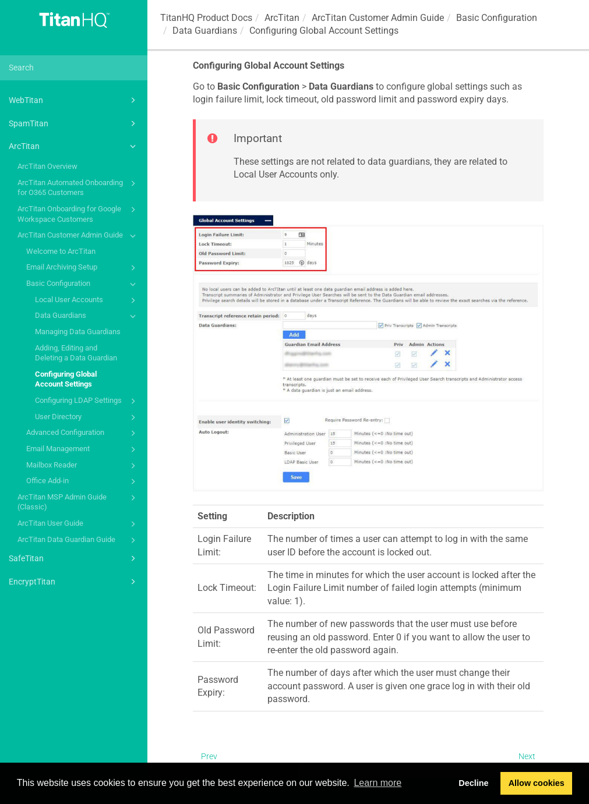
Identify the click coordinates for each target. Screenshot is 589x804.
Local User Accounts (87, 300)
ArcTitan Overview (47, 166)
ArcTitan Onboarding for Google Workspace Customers (78, 213)
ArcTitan (74, 146)
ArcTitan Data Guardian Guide (78, 540)
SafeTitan (74, 558)
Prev (209, 756)
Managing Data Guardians (78, 331)
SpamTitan (74, 123)
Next (527, 756)
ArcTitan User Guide (78, 524)
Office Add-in (82, 481)
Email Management (82, 449)
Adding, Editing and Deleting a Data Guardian (76, 353)
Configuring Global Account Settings (66, 379)
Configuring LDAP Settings (87, 401)
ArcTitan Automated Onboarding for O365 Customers (78, 187)
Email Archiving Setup (82, 267)
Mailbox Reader (82, 465)
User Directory (87, 417)
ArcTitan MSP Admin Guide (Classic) (78, 501)
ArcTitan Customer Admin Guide (78, 235)
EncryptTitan (74, 581)
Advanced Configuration (82, 433)
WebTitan (74, 100)
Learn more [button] (377, 783)
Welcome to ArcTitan (61, 251)
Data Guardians (87, 316)
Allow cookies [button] (537, 783)
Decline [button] (473, 783)
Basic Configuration (82, 284)
